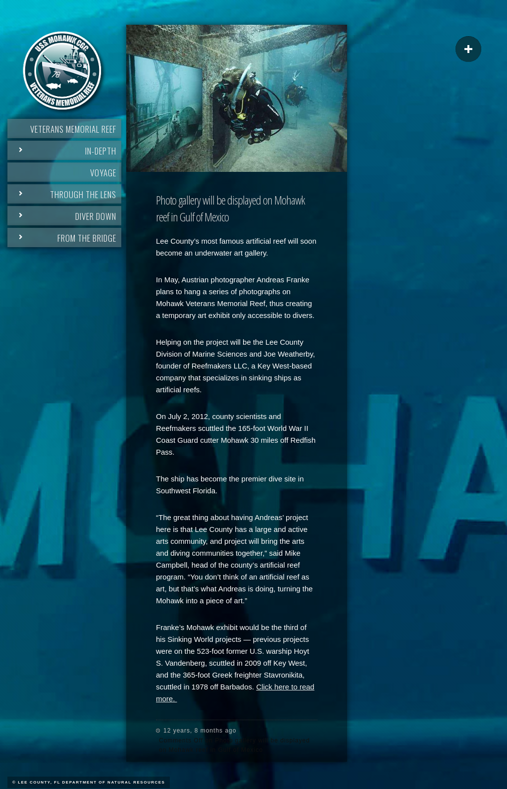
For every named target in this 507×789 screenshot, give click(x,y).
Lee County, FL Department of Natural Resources (91, 782)
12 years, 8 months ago (199, 730)
